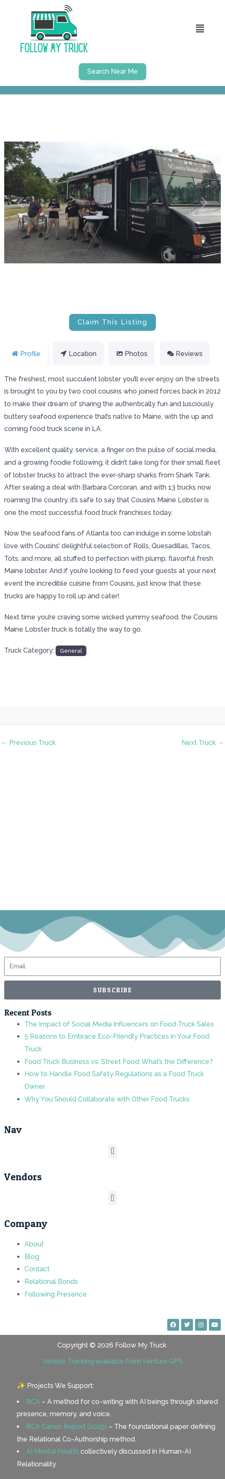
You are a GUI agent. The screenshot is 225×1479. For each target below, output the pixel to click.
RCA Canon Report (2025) (66, 1427)
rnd (39, 716)
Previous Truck (28, 743)
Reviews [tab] (185, 354)
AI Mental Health (52, 1451)
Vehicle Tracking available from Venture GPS (113, 1361)
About (34, 1244)
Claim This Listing (112, 322)
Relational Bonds (51, 1282)
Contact (37, 1269)
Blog (31, 1257)
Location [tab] (78, 354)
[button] (200, 28)
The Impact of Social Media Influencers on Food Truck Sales (119, 1024)
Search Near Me (112, 71)
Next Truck (203, 743)
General (71, 650)
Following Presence (55, 1294)
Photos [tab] (131, 354)
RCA (33, 1402)
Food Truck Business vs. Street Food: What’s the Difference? (118, 1062)
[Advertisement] (112, 835)
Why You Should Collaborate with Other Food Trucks (107, 1099)
